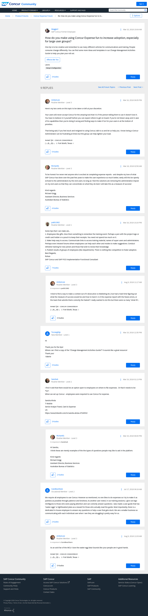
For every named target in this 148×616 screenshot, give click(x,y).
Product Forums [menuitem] (29, 10)
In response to (59, 288)
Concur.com (48, 586)
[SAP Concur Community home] (11, 4)
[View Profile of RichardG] (55, 166)
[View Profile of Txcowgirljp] (56, 332)
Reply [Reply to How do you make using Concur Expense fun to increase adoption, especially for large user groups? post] (133, 77)
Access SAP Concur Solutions (56, 583)
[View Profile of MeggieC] (54, 29)
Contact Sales (48, 592)
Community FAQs (10, 586)
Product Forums (21, 16)
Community (28, 4)
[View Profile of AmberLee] (55, 100)
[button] (121, 30)
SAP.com (90, 583)
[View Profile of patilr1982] (55, 222)
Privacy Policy (7, 603)
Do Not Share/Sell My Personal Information (36, 603)
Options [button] (137, 16)
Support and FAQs (10, 589)
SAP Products (93, 586)
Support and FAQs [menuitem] (77, 10)
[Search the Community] (128, 10)
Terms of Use (17, 603)
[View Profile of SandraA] (54, 379)
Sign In (141, 4)
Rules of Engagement (12, 583)
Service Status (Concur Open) (130, 583)
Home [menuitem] (14, 10)
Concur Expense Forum (43, 16)
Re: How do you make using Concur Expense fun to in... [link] (80, 16)
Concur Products (50, 589)
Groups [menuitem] (45, 10)
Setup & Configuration (53, 68)
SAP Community (93, 589)
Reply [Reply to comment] (133, 152)
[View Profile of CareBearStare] (57, 489)
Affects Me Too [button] (53, 60)
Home (7, 16)
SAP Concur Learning (126, 586)
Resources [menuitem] (59, 10)
